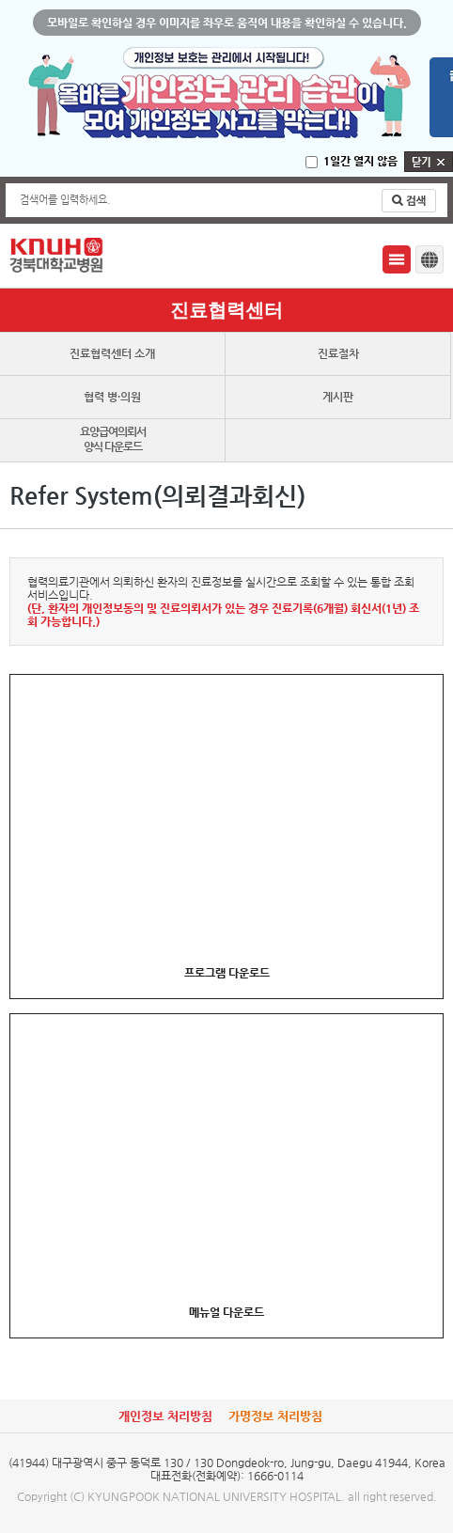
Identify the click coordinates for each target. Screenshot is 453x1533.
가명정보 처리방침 (275, 1416)
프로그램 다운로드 (227, 972)
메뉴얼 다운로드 (226, 1312)
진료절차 (338, 353)
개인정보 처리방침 (165, 1416)
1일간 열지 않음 (360, 160)
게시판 (337, 396)
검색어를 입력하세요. (65, 200)
